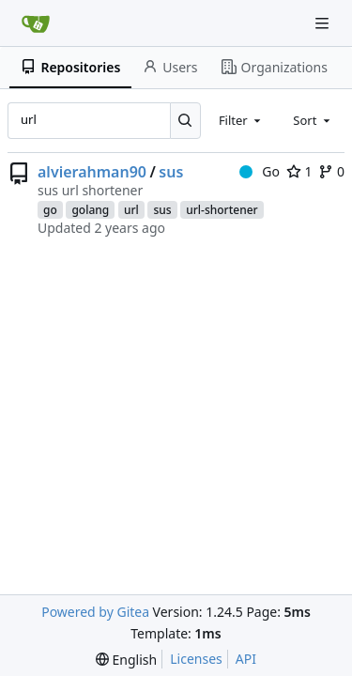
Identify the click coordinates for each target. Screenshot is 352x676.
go (50, 210)
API (246, 659)
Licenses (196, 659)
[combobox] (241, 120)
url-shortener (221, 210)
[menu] (126, 659)
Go (259, 171)
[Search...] (185, 120)
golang (90, 210)
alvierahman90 (92, 171)
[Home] (35, 23)
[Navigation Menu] (324, 23)
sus (171, 171)
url (131, 210)
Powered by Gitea (95, 612)
